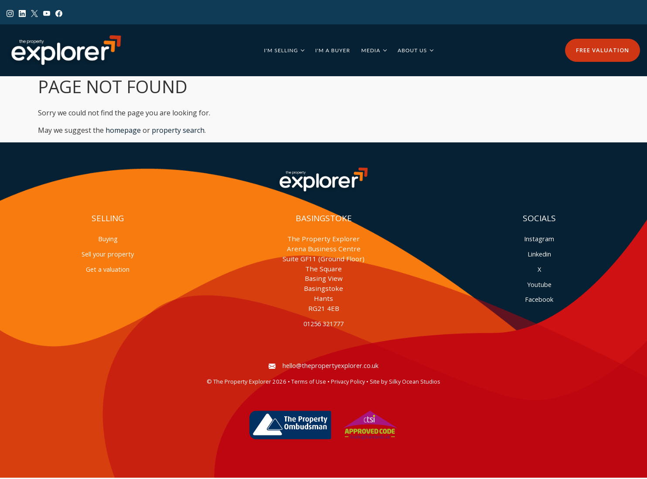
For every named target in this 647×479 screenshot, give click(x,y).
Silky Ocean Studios (414, 383)
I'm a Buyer (334, 50)
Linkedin (539, 255)
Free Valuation (602, 51)
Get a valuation (107, 270)
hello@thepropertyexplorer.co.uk (323, 367)
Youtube (539, 286)
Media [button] (372, 50)
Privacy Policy (348, 383)
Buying (108, 240)
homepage (123, 132)
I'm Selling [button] (283, 50)
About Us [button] (414, 50)
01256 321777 (323, 325)
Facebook (539, 301)
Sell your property (108, 255)
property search (178, 132)
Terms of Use (308, 383)
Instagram (539, 240)
